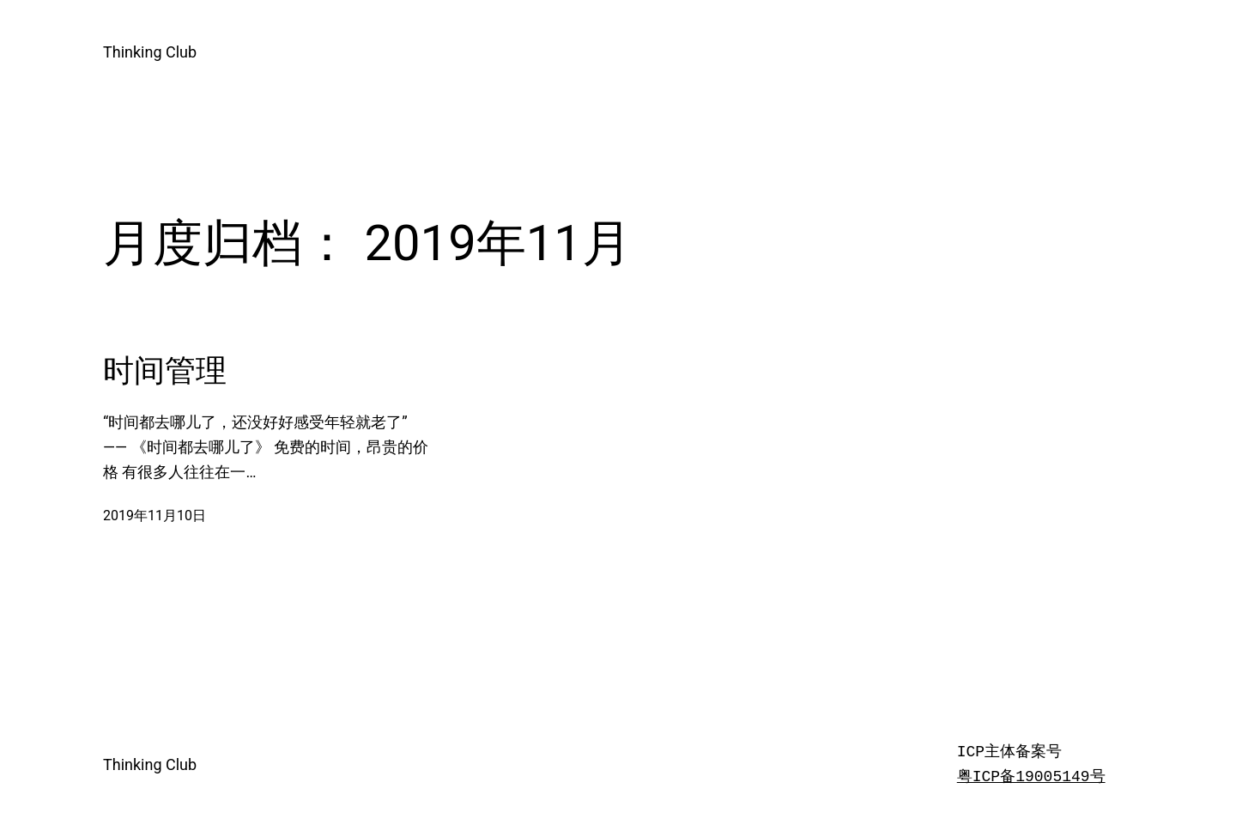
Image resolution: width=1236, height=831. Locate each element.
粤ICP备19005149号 (1031, 777)
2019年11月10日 (154, 515)
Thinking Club (150, 52)
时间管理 (165, 371)
